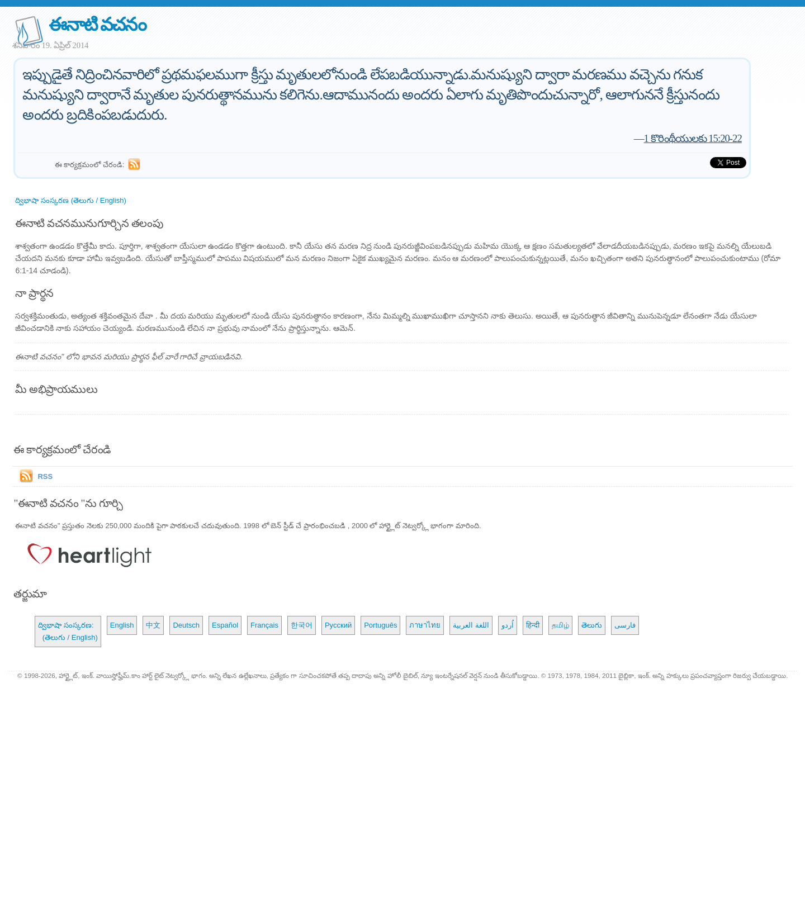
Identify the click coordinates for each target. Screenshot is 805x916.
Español (225, 625)
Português (380, 625)
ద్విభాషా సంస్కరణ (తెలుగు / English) (70, 200)
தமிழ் (560, 625)
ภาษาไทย (425, 625)
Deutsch (186, 625)
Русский (338, 625)
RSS (45, 476)
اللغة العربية (471, 625)
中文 (153, 625)
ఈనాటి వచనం (97, 24)
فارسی (625, 625)
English (122, 625)
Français (264, 625)
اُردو (507, 625)
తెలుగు (591, 625)
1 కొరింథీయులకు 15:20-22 (693, 138)
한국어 (301, 625)
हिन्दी (532, 625)
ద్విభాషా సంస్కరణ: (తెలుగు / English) (67, 631)
